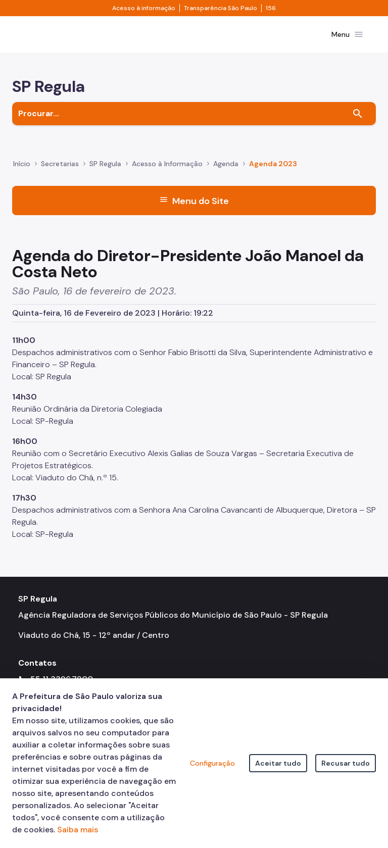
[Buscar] (358, 121)
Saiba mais (77, 829)
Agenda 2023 (273, 171)
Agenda (225, 171)
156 (271, 8)
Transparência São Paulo (220, 8)
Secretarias (60, 171)
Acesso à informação (143, 8)
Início (21, 171)
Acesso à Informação (167, 171)
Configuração (212, 763)
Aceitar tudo (278, 763)
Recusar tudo (345, 763)
